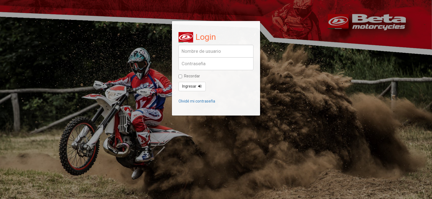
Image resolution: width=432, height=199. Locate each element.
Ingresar (192, 86)
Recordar (189, 76)
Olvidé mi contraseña (197, 101)
